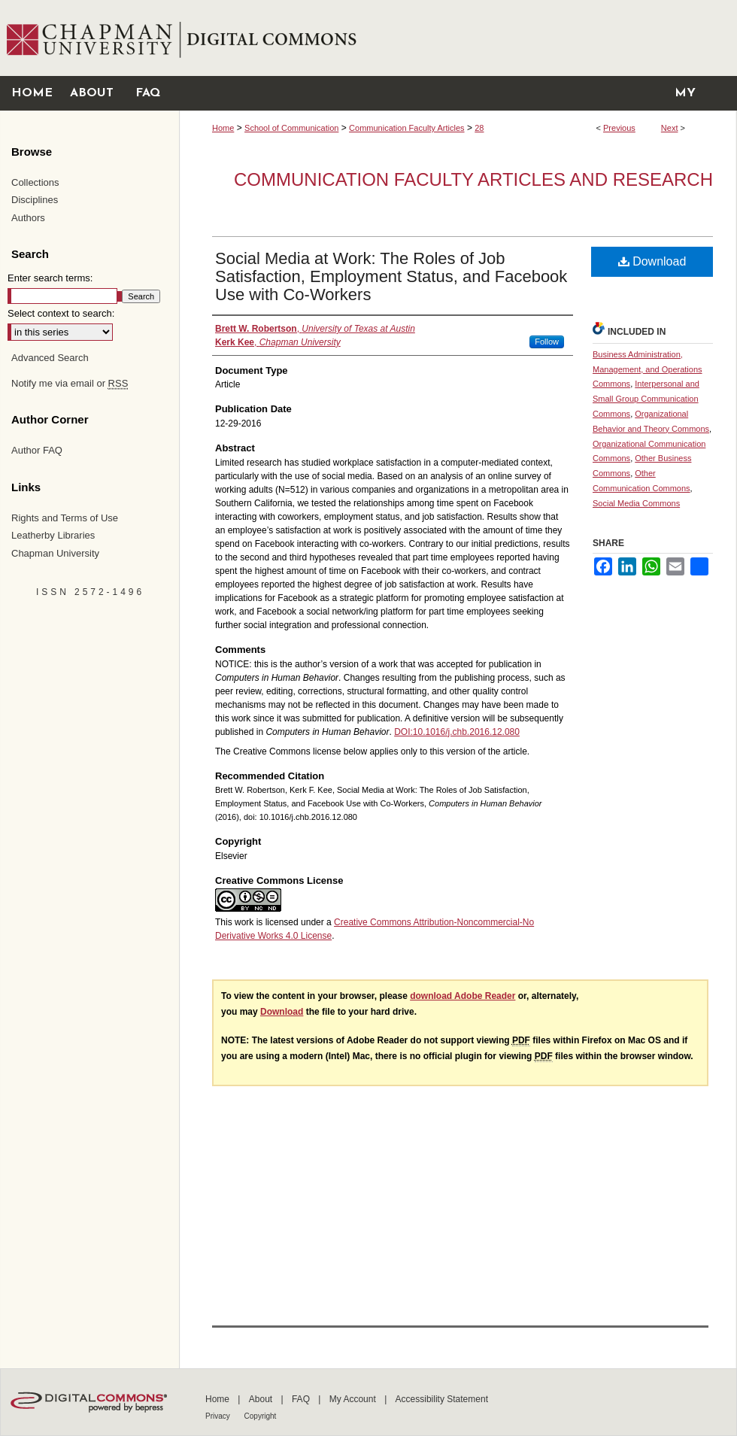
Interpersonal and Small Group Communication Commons (646, 398)
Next (669, 127)
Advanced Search (50, 357)
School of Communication (291, 127)
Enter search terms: (50, 278)
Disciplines (34, 199)
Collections (35, 182)
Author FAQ (36, 450)
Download (652, 261)
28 (479, 127)
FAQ (302, 1399)
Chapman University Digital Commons (457, 38)
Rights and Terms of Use (64, 518)
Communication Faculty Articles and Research (473, 179)
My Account (353, 1399)
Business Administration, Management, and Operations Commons (647, 369)
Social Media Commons (636, 503)
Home (223, 127)
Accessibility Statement (442, 1399)
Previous (619, 127)
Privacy (218, 1416)
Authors (28, 217)
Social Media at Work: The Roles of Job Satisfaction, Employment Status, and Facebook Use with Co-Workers (391, 276)
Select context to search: (61, 313)
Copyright (260, 1416)
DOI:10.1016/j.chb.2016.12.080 (457, 732)
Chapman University (55, 553)
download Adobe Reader (462, 996)
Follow (547, 341)
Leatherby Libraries (53, 535)
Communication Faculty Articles (406, 127)
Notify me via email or (69, 384)
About (262, 1399)
